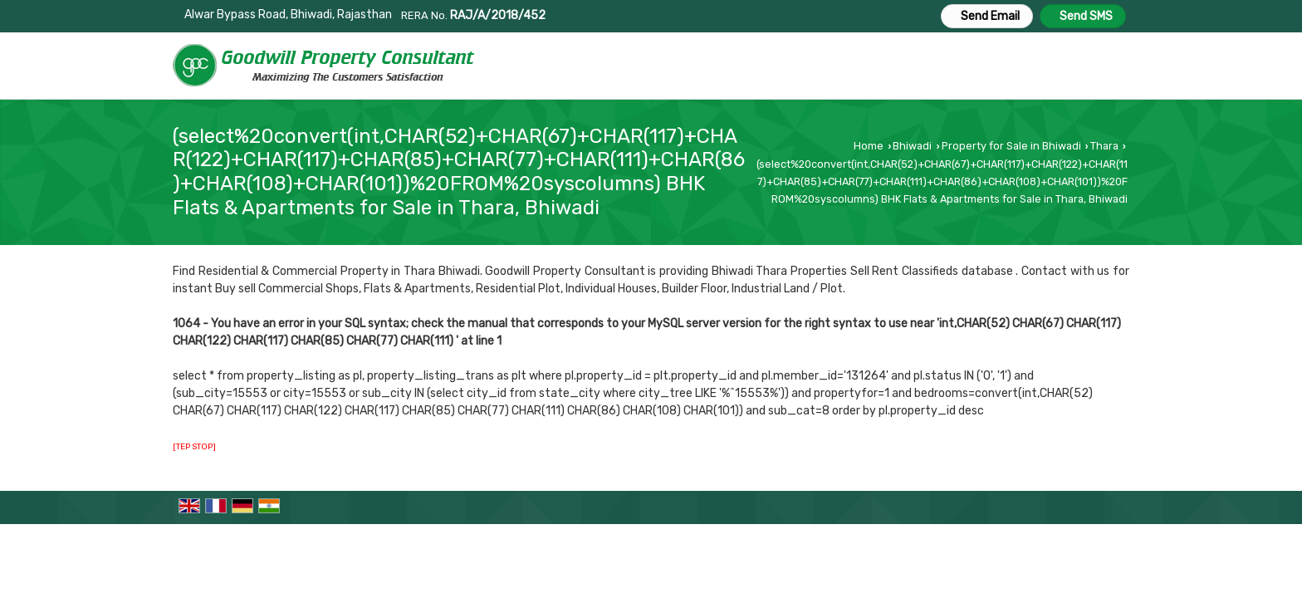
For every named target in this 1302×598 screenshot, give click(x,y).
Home (869, 146)
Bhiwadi (912, 146)
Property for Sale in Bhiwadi (1011, 146)
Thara (1104, 146)
